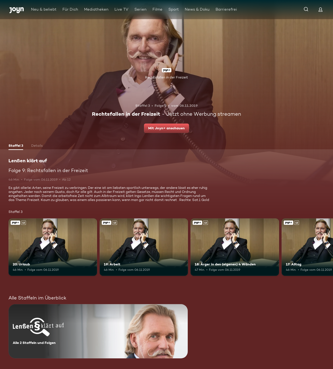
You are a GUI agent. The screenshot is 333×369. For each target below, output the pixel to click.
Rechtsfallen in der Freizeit (166, 77)
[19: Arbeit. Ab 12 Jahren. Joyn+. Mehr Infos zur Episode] (144, 247)
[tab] (16, 146)
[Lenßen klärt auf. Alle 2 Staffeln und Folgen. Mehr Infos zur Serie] (98, 331)
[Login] (320, 9)
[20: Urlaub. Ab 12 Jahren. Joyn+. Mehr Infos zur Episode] (52, 247)
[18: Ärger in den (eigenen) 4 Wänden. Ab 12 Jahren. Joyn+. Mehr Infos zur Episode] (234, 247)
